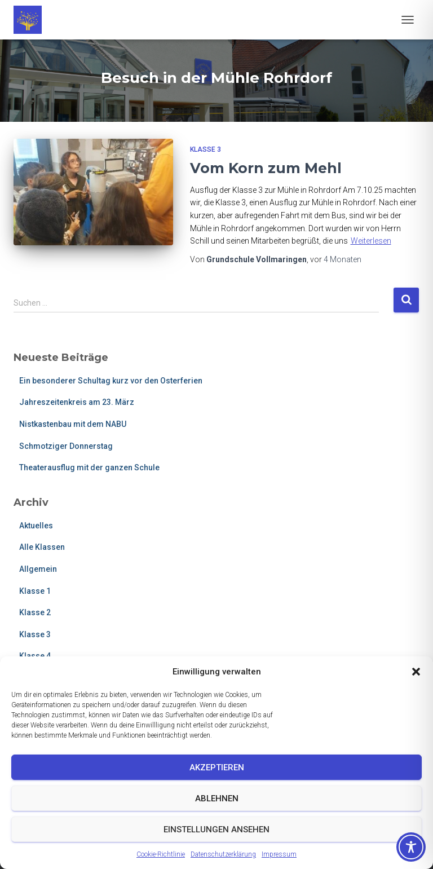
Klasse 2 (35, 612)
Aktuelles (36, 525)
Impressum (279, 854)
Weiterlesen (371, 240)
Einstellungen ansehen (216, 829)
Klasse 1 (35, 590)
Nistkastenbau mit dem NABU (72, 424)
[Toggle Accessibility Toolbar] (411, 847)
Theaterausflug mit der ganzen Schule (89, 467)
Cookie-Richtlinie (160, 854)
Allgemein (38, 569)
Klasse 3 (205, 149)
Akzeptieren (216, 767)
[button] (416, 671)
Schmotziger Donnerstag (66, 446)
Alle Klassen (42, 547)
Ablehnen (216, 798)
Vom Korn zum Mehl (266, 168)
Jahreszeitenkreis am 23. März (76, 402)
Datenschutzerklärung (223, 854)
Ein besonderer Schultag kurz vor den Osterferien (110, 380)
